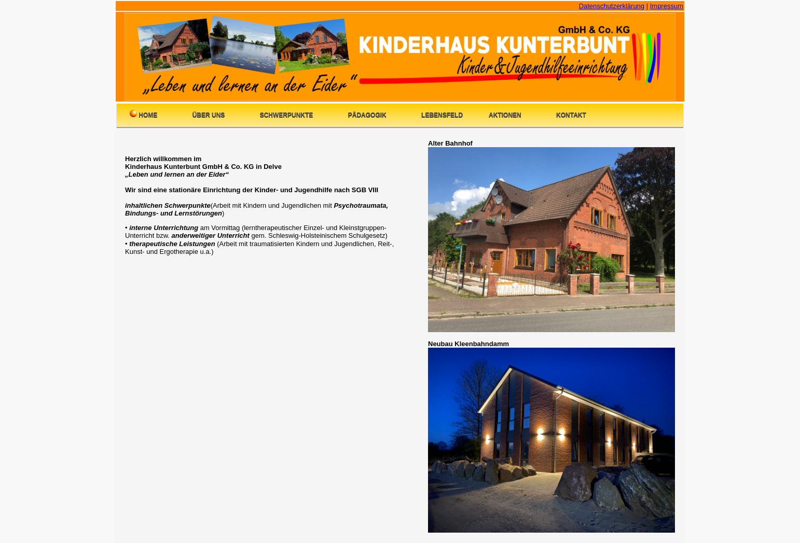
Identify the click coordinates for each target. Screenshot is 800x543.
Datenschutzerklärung (611, 6)
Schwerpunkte (282, 114)
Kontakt (566, 114)
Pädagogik (362, 114)
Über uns (204, 114)
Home (143, 114)
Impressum (666, 6)
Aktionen (505, 115)
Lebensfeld (437, 114)
